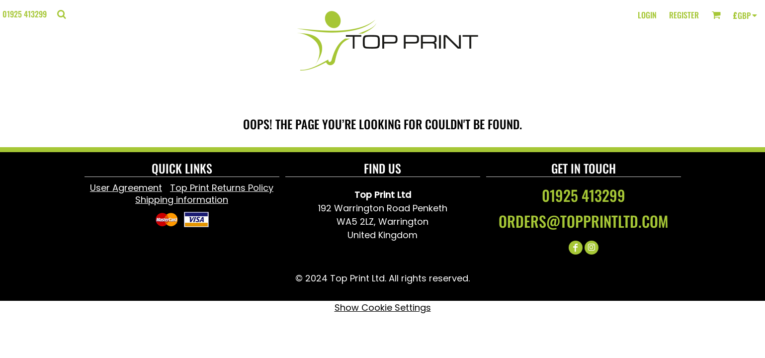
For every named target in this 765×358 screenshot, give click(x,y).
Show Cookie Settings (383, 307)
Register (684, 15)
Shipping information (181, 199)
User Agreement (126, 187)
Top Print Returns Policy (221, 187)
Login (647, 15)
